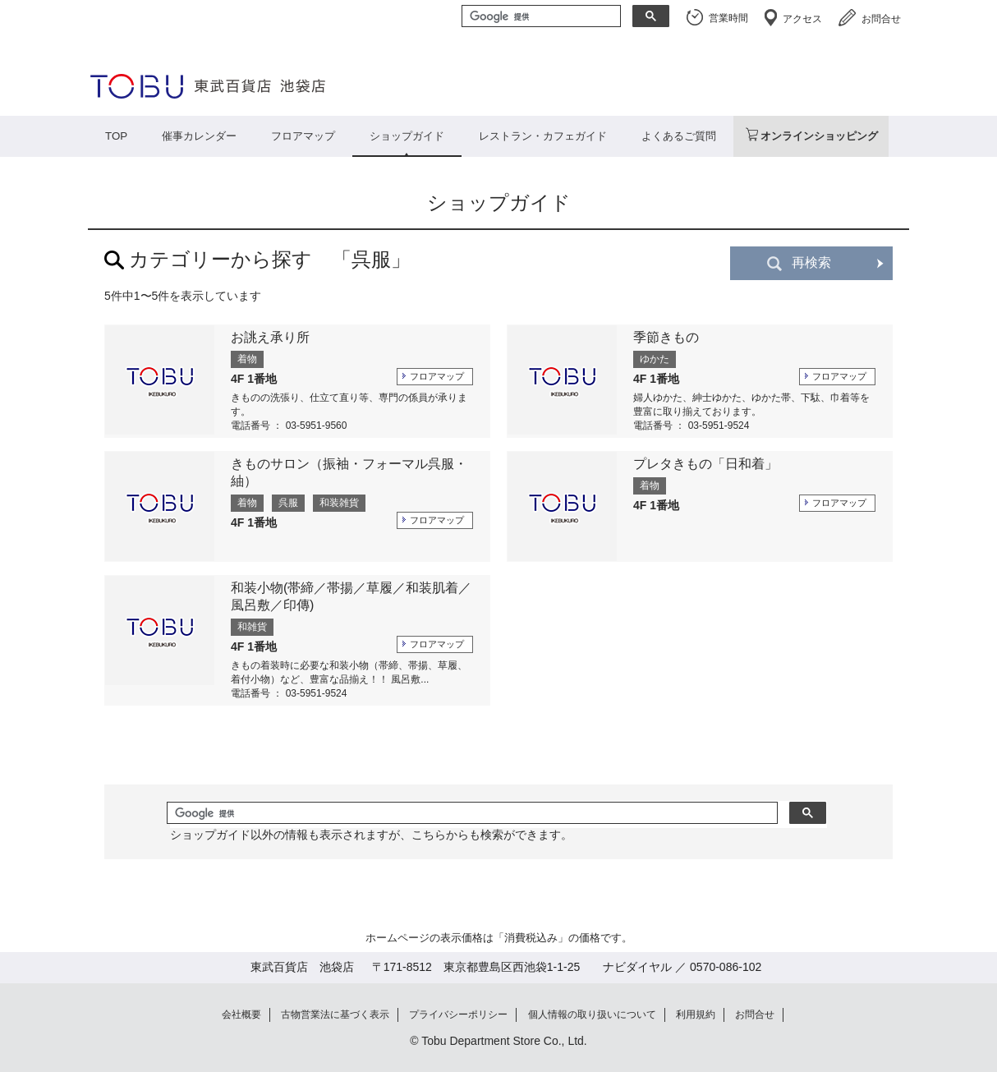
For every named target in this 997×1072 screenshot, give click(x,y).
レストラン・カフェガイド (543, 136)
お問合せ (881, 19)
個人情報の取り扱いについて (592, 1014)
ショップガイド (407, 136)
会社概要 (241, 1014)
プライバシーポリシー (458, 1014)
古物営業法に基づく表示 (335, 1014)
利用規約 (695, 1014)
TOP (116, 136)
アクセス (802, 19)
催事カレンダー (199, 136)
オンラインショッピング (819, 136)
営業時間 (728, 18)
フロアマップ (303, 136)
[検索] (539, 17)
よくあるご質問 (678, 136)
